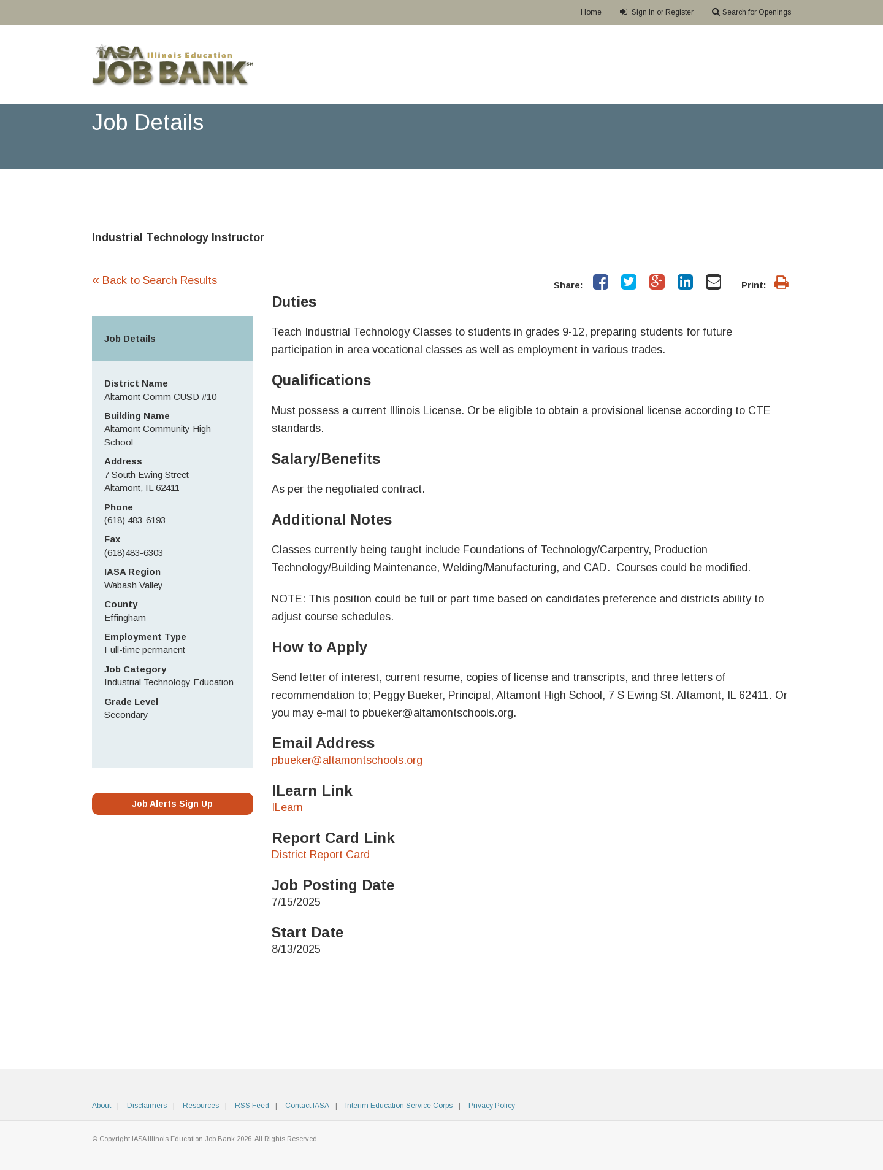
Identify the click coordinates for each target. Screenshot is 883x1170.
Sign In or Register (657, 12)
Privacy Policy (491, 1105)
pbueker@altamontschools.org (347, 760)
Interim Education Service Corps (399, 1105)
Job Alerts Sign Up (172, 804)
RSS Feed (252, 1105)
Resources (201, 1105)
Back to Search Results (154, 280)
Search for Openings (751, 12)
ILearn (287, 807)
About (101, 1105)
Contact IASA (307, 1105)
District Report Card (321, 855)
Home (591, 12)
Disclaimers (147, 1105)
